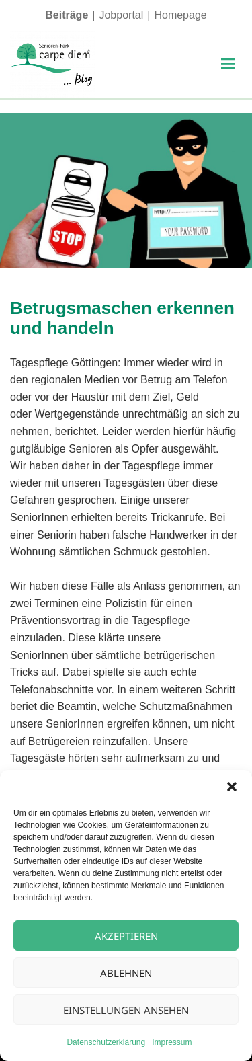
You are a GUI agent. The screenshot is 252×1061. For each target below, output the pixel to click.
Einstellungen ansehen (126, 1010)
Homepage (180, 15)
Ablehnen (126, 973)
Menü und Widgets (228, 78)
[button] (232, 786)
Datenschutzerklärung (106, 1042)
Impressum (172, 1042)
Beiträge (66, 15)
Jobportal (121, 15)
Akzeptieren (126, 936)
